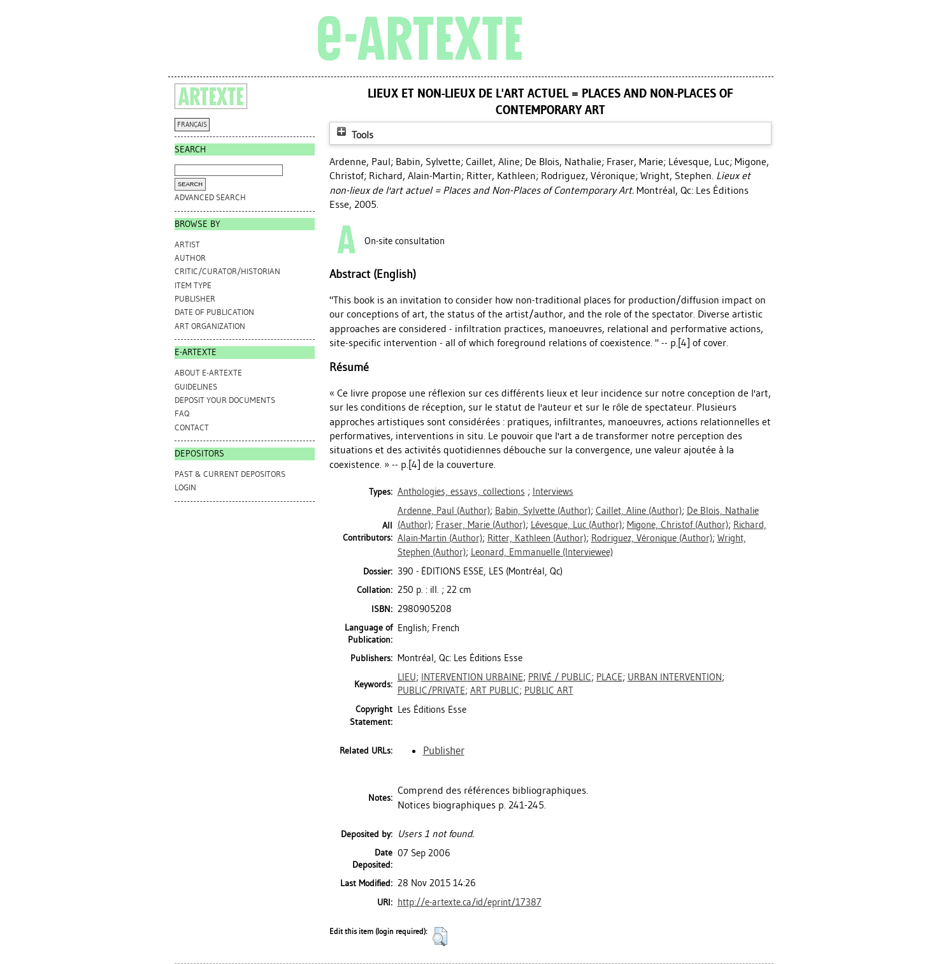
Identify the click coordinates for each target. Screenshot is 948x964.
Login (185, 487)
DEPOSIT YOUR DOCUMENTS (225, 400)
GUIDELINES (196, 386)
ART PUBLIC (494, 690)
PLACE (609, 677)
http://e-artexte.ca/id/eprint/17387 (470, 902)
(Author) (444, 510)
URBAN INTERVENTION (675, 677)
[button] (439, 936)
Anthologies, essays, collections (461, 491)
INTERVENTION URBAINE (472, 677)
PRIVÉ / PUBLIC (559, 677)
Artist (187, 244)
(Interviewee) (542, 552)
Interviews (553, 491)
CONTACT (192, 427)
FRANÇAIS (192, 124)
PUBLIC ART (548, 690)
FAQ (182, 413)
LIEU (407, 677)
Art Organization (210, 326)
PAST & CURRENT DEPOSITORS (230, 474)
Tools (353, 135)
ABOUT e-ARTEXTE (208, 372)
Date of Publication (214, 312)
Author (190, 258)
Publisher (195, 298)
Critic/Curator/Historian (227, 271)
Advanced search (210, 197)
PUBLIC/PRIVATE (431, 690)
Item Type (193, 285)
